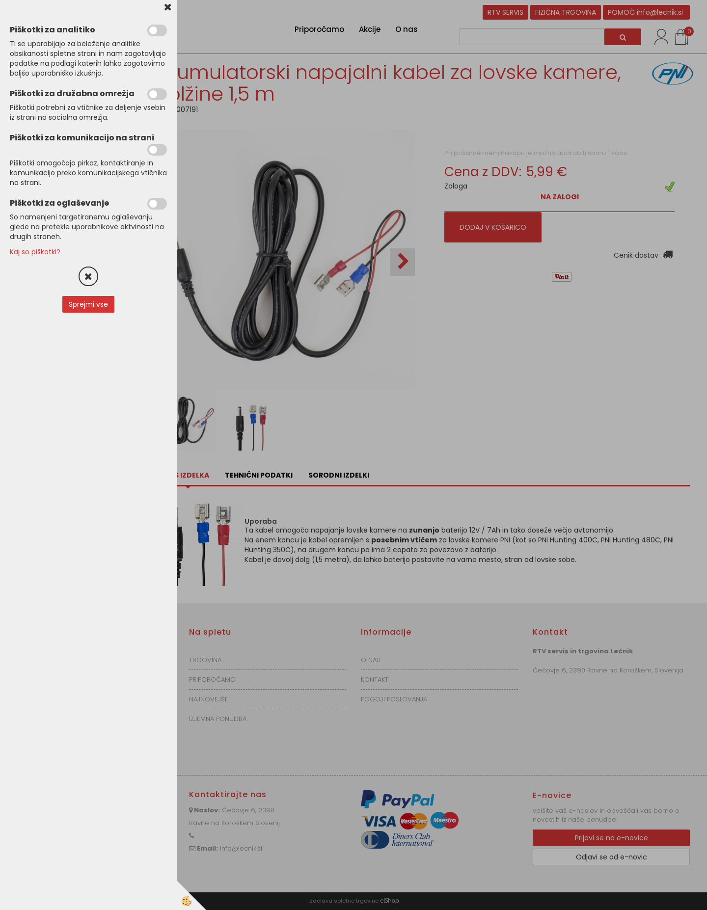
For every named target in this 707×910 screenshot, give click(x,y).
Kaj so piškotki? (35, 252)
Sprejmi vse (88, 304)
